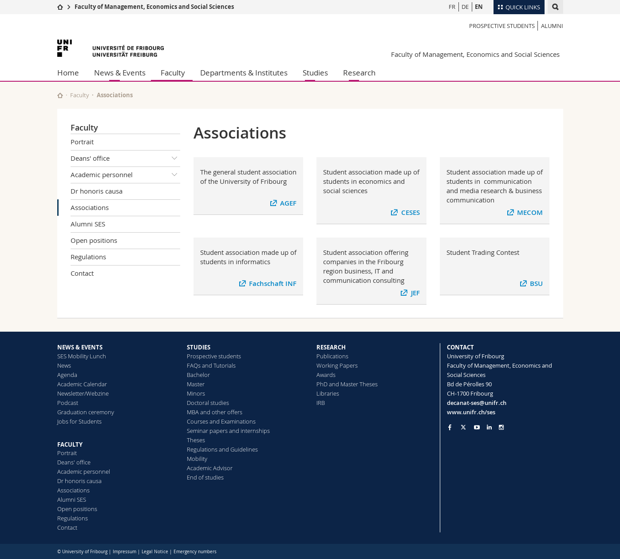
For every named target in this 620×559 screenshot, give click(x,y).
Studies (315, 72)
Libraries (327, 393)
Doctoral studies (208, 403)
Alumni (552, 26)
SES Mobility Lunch (81, 356)
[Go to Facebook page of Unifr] (450, 427)
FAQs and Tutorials (211, 365)
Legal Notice (155, 552)
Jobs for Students (79, 421)
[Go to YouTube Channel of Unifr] (477, 427)
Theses (196, 440)
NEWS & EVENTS (80, 347)
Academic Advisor (210, 468)
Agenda (67, 375)
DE (465, 7)
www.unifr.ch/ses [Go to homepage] (471, 412)
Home (68, 72)
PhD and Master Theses (347, 384)
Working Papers (337, 365)
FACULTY (70, 444)
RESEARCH (331, 347)
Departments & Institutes (244, 72)
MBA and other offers (214, 412)
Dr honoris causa (96, 190)
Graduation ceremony (85, 412)
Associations (90, 207)
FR (452, 7)
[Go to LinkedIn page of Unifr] (489, 427)
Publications (332, 356)
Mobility (197, 459)
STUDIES (198, 347)
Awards (326, 375)
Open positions (94, 240)
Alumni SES (88, 223)
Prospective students (502, 26)
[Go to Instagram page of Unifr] (501, 427)
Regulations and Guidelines (222, 449)
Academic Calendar (82, 384)
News (64, 365)
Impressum (124, 552)
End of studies (205, 477)
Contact (82, 273)
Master (196, 384)
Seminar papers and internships (228, 431)
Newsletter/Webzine (83, 393)
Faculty (173, 72)
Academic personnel (126, 175)
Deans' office (126, 159)
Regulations (88, 256)
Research (359, 72)
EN (479, 7)
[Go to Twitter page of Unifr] (463, 427)
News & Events (120, 72)
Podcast (67, 403)
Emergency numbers (195, 552)
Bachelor (198, 375)
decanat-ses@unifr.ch (476, 403)
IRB (320, 403)
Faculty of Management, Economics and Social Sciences (154, 7)
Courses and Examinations (221, 421)
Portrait (82, 141)
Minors (196, 393)
